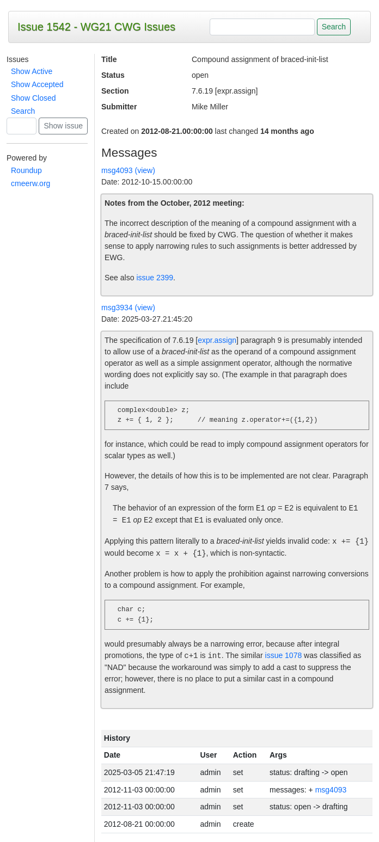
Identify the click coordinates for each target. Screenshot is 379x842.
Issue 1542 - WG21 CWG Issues (96, 27)
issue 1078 (283, 656)
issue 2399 (154, 277)
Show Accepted (37, 84)
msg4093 (331, 789)
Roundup (26, 170)
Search (23, 111)
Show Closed (33, 98)
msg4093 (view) (128, 170)
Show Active (31, 71)
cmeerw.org (30, 183)
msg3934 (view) (128, 307)
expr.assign (217, 340)
